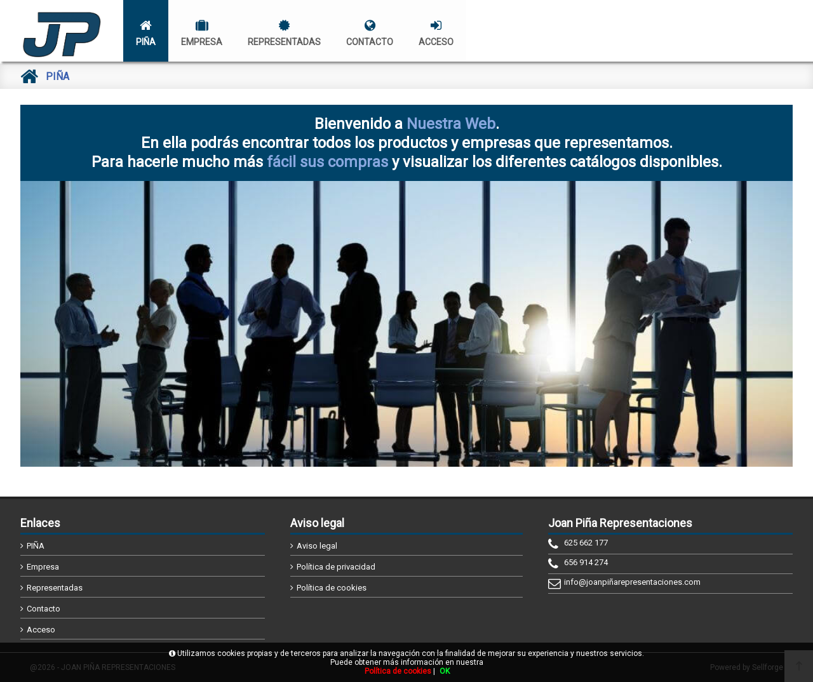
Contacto (43, 608)
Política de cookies (331, 587)
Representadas (55, 587)
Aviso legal (317, 546)
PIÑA (35, 546)
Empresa (43, 567)
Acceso (41, 629)
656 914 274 (586, 562)
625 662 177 (586, 542)
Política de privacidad (336, 567)
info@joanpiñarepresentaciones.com (632, 582)
